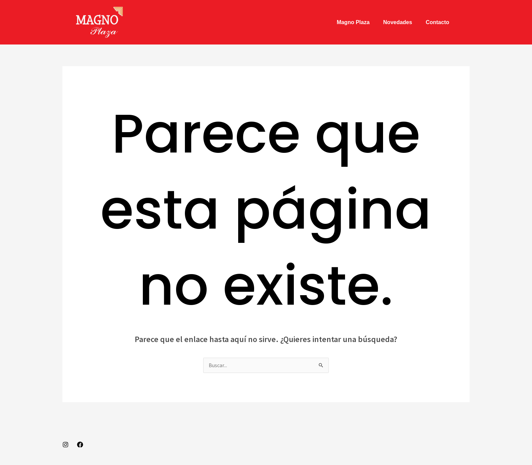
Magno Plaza (353, 22)
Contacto (437, 22)
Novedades (397, 22)
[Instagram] (65, 445)
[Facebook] (80, 445)
